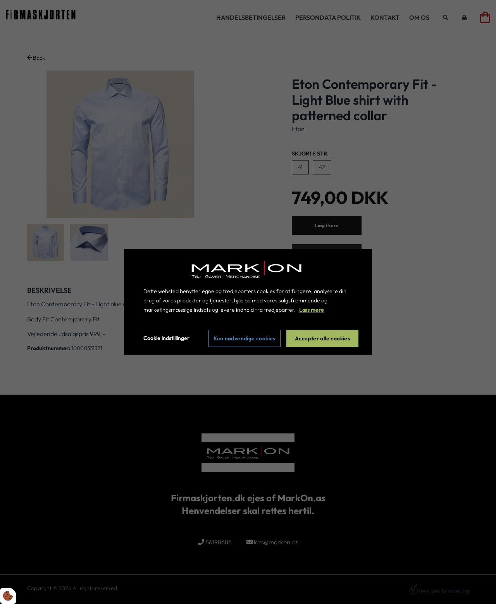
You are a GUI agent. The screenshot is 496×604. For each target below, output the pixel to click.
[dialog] (248, 302)
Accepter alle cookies (322, 338)
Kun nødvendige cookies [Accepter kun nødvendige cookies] (245, 338)
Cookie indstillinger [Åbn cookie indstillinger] (166, 338)
